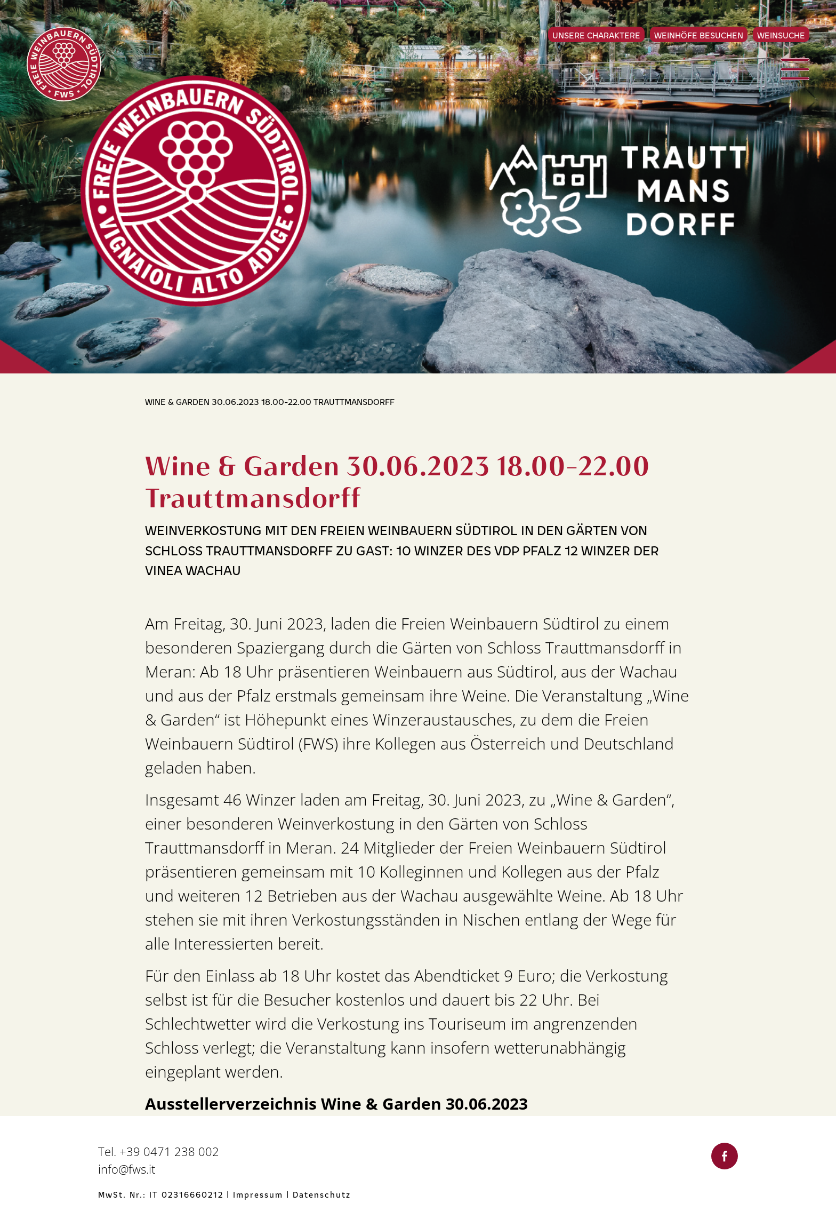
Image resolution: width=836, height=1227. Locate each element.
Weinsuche (781, 35)
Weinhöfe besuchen (698, 35)
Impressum (258, 1194)
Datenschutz (322, 1194)
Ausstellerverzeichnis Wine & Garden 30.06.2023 (336, 1104)
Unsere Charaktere (596, 35)
